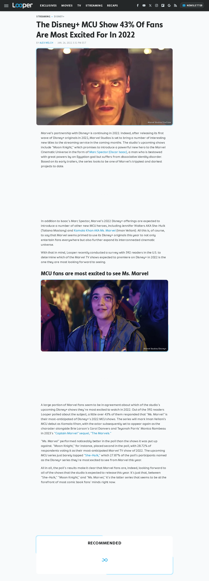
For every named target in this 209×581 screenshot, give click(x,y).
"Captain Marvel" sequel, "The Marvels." (82, 433)
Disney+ (59, 16)
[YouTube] (144, 6)
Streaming (94, 5)
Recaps (112, 5)
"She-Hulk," (92, 455)
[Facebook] (137, 6)
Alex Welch (46, 42)
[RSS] (175, 6)
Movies (67, 5)
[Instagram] (156, 6)
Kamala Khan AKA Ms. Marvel (95, 230)
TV (79, 5)
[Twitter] (150, 6)
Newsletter (192, 5)
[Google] (169, 6)
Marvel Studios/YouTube (159, 122)
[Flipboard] (163, 6)
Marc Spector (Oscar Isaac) (108, 152)
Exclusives (48, 5)
